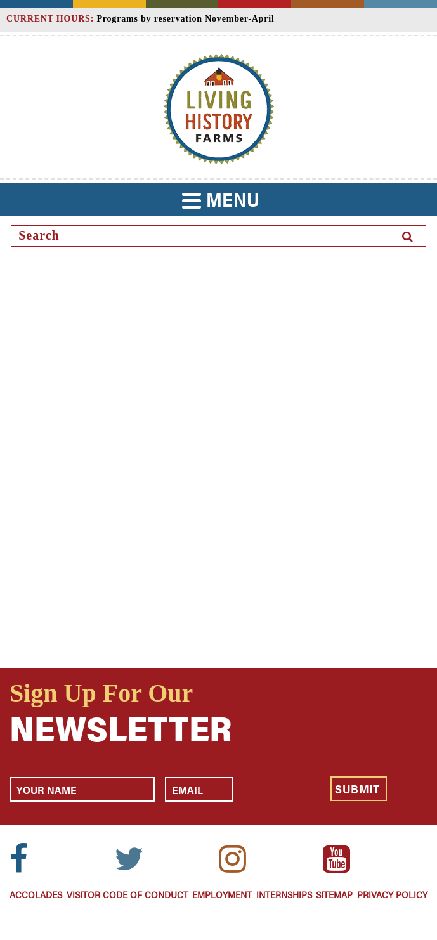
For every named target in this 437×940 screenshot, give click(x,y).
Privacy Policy (392, 893)
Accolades (36, 893)
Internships (284, 893)
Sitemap (334, 893)
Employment (222, 893)
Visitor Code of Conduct (127, 893)
